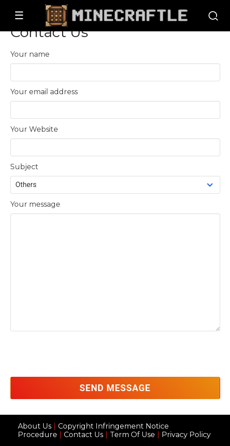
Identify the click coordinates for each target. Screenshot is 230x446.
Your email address (44, 92)
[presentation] (78, 354)
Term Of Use (132, 434)
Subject (24, 167)
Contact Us (83, 434)
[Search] (213, 17)
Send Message (115, 388)
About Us (34, 426)
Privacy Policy (186, 434)
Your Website (34, 129)
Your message (35, 204)
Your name (30, 54)
